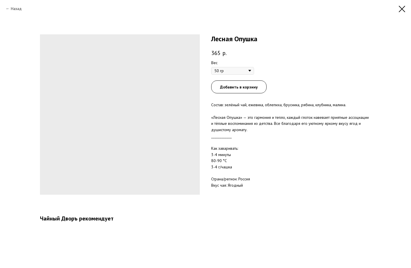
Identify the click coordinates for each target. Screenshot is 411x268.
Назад (16, 8)
